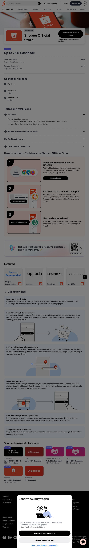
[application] (83, 542)
